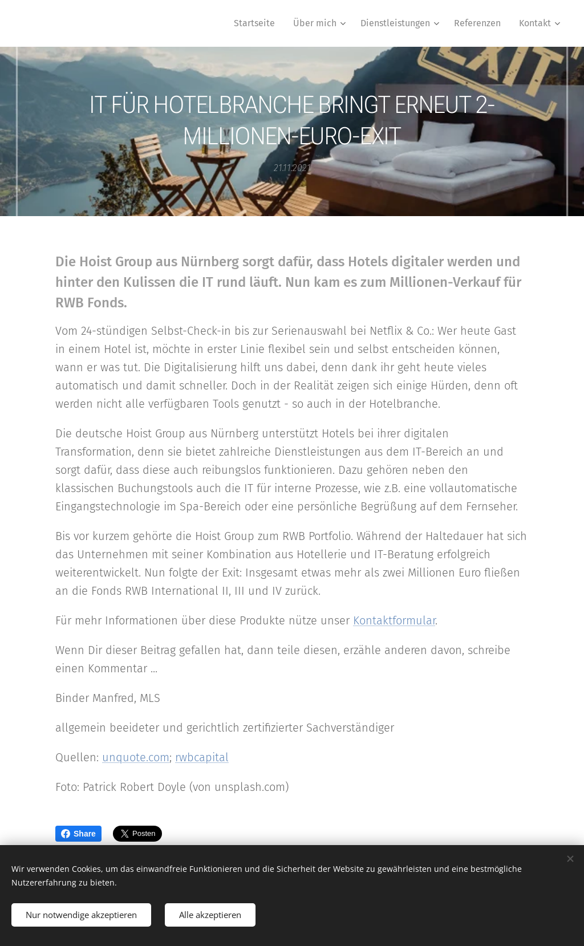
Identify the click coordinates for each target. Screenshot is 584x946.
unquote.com (135, 757)
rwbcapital (202, 757)
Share (78, 833)
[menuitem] (257, 23)
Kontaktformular (394, 620)
